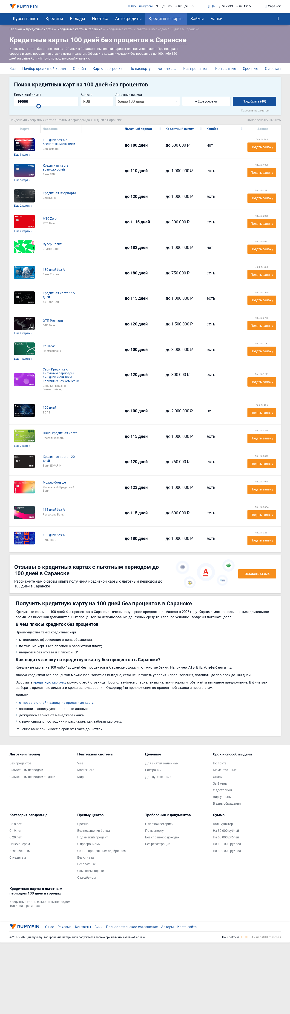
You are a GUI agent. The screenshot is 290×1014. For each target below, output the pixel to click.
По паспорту (140, 68)
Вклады (77, 18)
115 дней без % (54, 510)
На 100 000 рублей (227, 844)
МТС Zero (50, 219)
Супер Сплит (52, 244)
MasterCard (85, 770)
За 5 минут (221, 784)
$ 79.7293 (225, 6)
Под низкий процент (92, 837)
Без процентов (195, 68)
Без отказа (167, 68)
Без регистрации (157, 844)
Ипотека (100, 18)
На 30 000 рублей (226, 831)
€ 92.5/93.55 (184, 6)
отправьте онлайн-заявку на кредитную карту (56, 702)
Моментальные (224, 770)
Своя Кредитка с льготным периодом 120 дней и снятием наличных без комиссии (61, 375)
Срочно (83, 824)
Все (12, 68)
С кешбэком (86, 878)
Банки (216, 18)
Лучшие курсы (140, 6)
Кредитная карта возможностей (56, 167)
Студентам (17, 858)
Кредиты (54, 18)
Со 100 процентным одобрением (101, 851)
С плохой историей (159, 824)
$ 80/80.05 (164, 6)
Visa (80, 763)
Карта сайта (187, 927)
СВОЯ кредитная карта (60, 433)
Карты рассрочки (108, 68)
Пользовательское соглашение (132, 927)
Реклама (64, 927)
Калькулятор (223, 824)
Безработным (19, 851)
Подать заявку (262, 147)
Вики (99, 927)
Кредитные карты (166, 18)
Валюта (86, 95)
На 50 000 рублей (226, 837)
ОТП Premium (53, 321)
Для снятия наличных (161, 763)
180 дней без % (54, 270)
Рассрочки (153, 770)
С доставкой (276, 68)
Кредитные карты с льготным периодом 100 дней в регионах (39, 904)
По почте (219, 763)
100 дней (49, 408)
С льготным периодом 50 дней (32, 777)
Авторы (167, 927)
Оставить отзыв (257, 574)
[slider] (38, 106)
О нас (49, 927)
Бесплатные (225, 68)
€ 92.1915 (243, 6)
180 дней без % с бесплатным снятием (59, 142)
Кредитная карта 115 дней (59, 295)
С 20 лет (15, 837)
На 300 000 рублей (227, 851)
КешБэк (49, 346)
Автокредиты (128, 18)
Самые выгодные (90, 871)
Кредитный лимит (27, 95)
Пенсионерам (19, 844)
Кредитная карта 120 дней (59, 459)
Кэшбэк (212, 129)
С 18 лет (15, 824)
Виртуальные (223, 797)
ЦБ (211, 6)
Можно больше (54, 482)
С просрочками (88, 844)
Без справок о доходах (162, 837)
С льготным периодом (26, 770)
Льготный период (128, 95)
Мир (80, 777)
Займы (197, 18)
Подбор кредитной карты (44, 68)
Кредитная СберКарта (59, 193)
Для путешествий (158, 777)
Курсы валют (26, 18)
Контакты (83, 927)
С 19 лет (15, 831)
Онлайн (79, 68)
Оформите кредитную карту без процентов (120, 53)
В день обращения (227, 804)
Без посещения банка (93, 831)
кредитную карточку (49, 682)
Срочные (250, 68)
